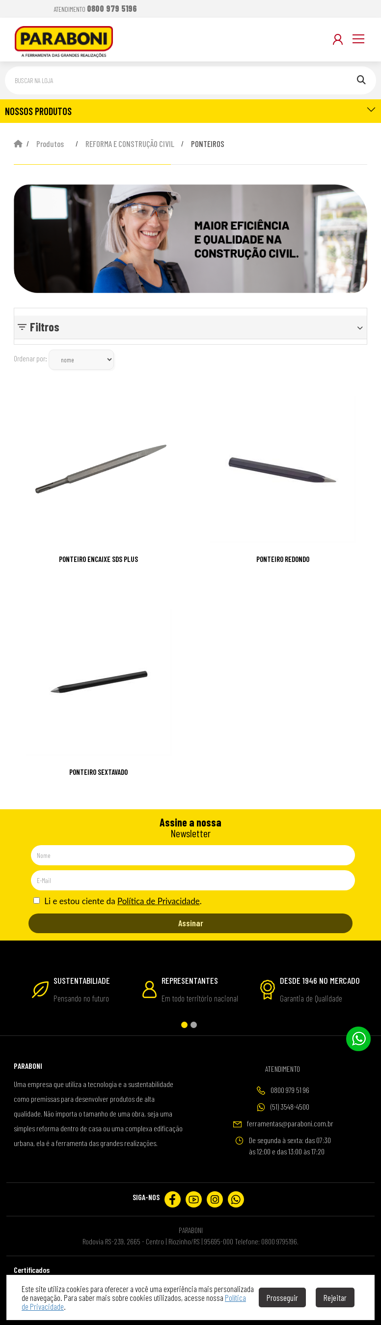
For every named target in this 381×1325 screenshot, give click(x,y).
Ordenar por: (30, 358)
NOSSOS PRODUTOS (190, 110)
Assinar (190, 922)
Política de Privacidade (158, 901)
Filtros (44, 327)
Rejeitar (335, 1297)
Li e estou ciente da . (117, 901)
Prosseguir (282, 1297)
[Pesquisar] (361, 80)
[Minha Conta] (338, 39)
